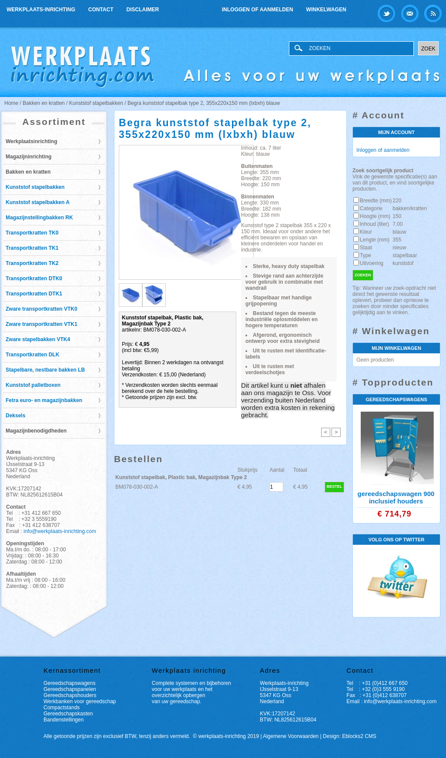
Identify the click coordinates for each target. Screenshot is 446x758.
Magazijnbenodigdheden (36, 431)
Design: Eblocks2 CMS (349, 736)
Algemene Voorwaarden (291, 736)
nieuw (399, 248)
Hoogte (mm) (375, 216)
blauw (399, 232)
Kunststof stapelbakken (35, 187)
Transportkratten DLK (32, 355)
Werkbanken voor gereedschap (80, 701)
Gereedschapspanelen (70, 689)
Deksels (15, 416)
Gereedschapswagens (69, 683)
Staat (366, 248)
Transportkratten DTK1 (34, 294)
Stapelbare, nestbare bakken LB (45, 370)
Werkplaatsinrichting (31, 141)
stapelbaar (404, 255)
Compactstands (62, 707)
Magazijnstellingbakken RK (39, 218)
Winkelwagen (326, 10)
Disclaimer (143, 10)
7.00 (397, 224)
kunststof (402, 263)
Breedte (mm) (376, 201)
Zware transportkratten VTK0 (41, 309)
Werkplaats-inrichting (41, 10)
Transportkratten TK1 (32, 248)
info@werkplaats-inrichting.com (59, 531)
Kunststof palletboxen (33, 385)
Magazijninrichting (28, 157)
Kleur (366, 232)
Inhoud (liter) (374, 224)
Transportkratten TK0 (32, 233)
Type (365, 255)
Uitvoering (371, 263)
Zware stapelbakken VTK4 (38, 339)
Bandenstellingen (64, 720)
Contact (101, 10)
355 (396, 240)
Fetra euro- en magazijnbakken (44, 400)
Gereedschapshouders (70, 695)
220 (396, 201)
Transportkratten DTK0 (34, 278)
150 (396, 216)
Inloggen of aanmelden (257, 10)
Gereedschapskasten (68, 714)
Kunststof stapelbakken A (38, 202)
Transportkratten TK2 (32, 263)
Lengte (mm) (374, 240)
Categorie (371, 208)
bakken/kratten (409, 208)
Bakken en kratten (28, 172)
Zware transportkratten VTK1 (41, 324)
